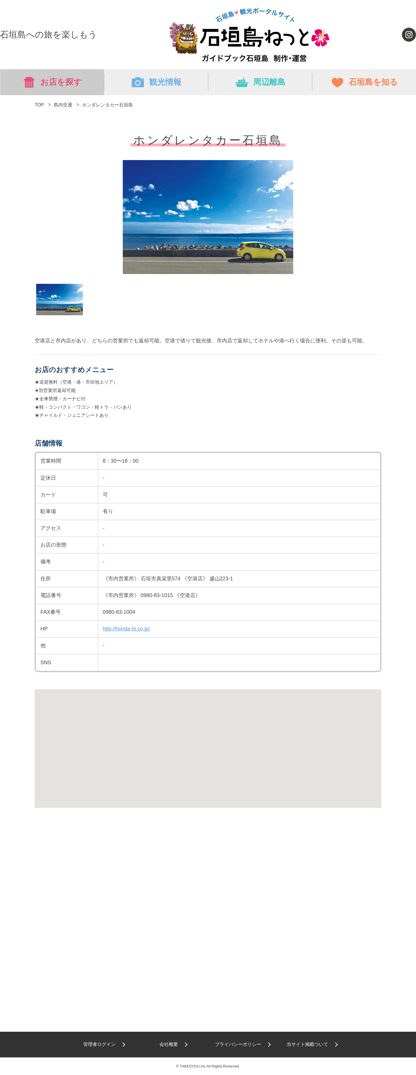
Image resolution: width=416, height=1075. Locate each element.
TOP (39, 104)
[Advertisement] (208, 874)
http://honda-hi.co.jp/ (126, 629)
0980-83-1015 (157, 595)
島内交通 (63, 104)
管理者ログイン (99, 1044)
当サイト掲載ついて (307, 1044)
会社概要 (168, 1044)
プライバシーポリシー (238, 1044)
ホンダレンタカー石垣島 (107, 104)
